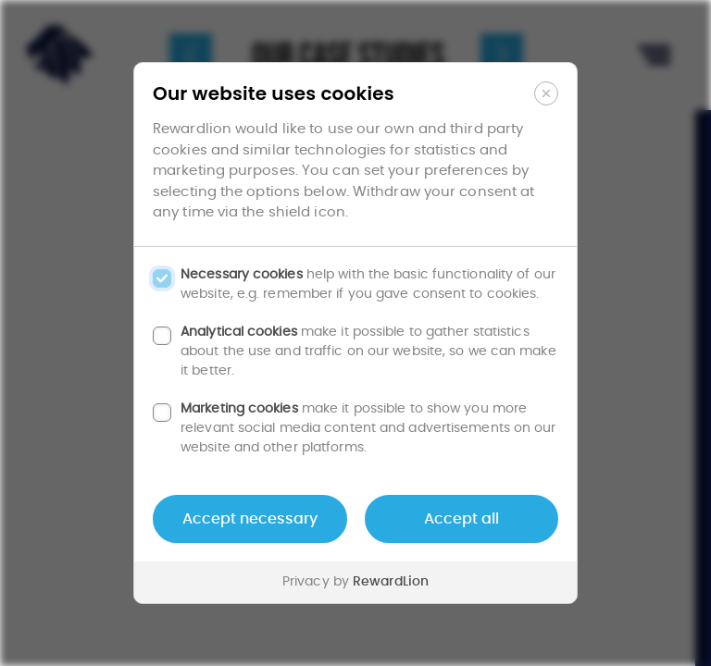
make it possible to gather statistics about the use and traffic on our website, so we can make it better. (368, 351)
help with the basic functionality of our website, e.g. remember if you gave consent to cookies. (368, 284)
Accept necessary (250, 519)
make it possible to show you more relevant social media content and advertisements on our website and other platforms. (368, 428)
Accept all (461, 519)
